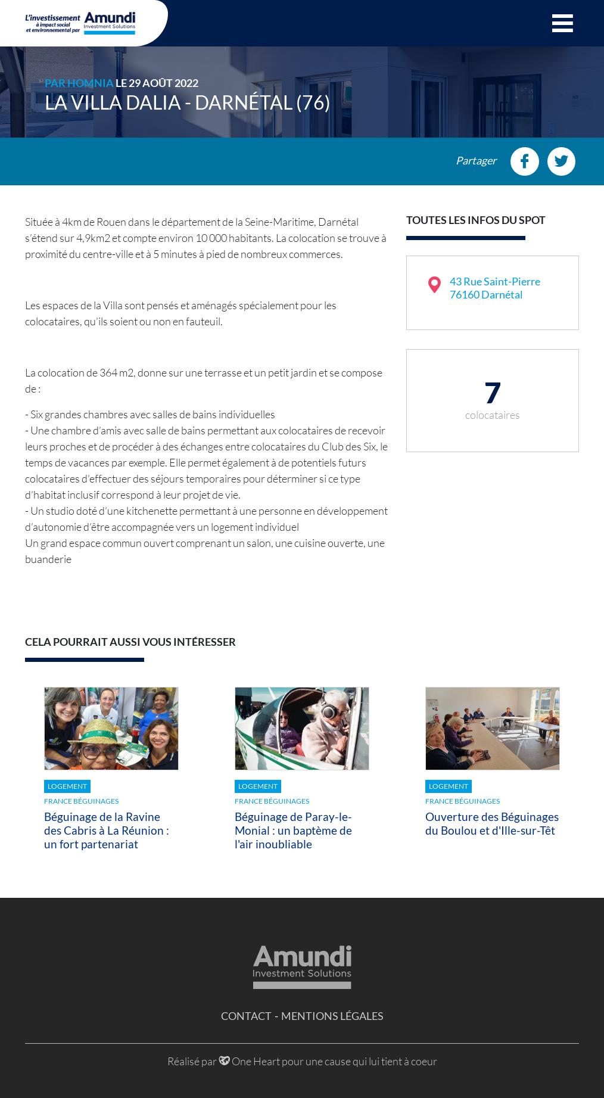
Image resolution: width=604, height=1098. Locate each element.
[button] (562, 23)
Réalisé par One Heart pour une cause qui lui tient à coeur (302, 1061)
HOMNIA (90, 82)
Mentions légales (332, 1015)
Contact (246, 1015)
